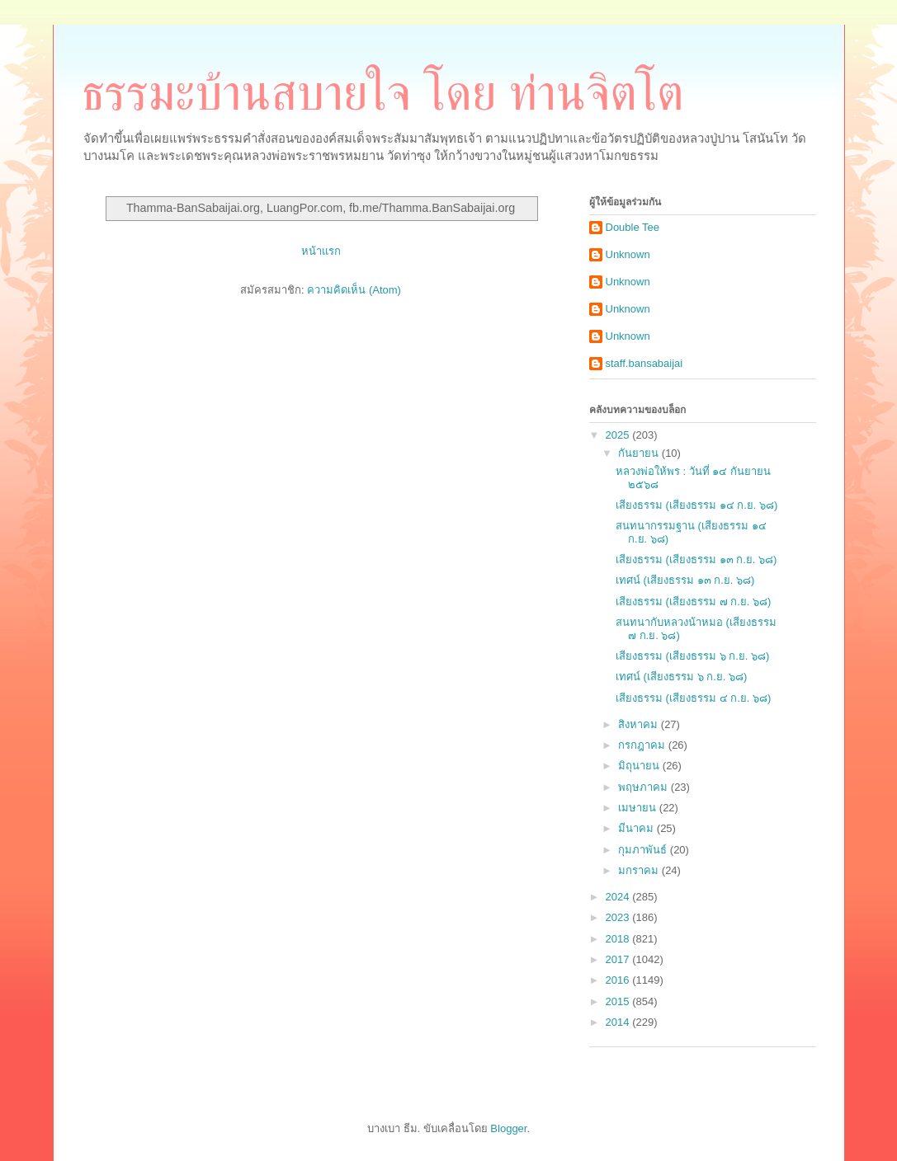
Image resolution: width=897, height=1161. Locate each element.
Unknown (628, 254)
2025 (619, 435)
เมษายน (638, 807)
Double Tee (633, 227)
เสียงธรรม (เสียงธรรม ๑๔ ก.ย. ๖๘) (696, 505)
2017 (619, 959)
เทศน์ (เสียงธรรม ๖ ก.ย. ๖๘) (681, 676)
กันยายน (640, 453)
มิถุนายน (640, 765)
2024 (619, 897)
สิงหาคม (639, 724)
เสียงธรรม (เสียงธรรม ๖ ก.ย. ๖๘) (692, 656)
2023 (619, 917)
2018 (619, 939)
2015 (619, 1001)
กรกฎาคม (643, 745)
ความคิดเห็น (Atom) (354, 290)
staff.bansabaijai (644, 363)
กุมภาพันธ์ (644, 850)
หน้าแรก (321, 251)
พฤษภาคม (644, 787)
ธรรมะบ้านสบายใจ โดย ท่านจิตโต (383, 93)
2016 (619, 980)
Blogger (508, 1128)
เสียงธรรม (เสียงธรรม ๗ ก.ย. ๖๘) (693, 601)
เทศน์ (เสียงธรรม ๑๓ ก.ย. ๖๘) (685, 580)
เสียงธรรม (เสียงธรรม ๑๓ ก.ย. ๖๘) (696, 559)
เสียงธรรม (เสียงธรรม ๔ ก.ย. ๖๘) (693, 698)
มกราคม (640, 870)
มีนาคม (637, 828)
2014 (619, 1022)
